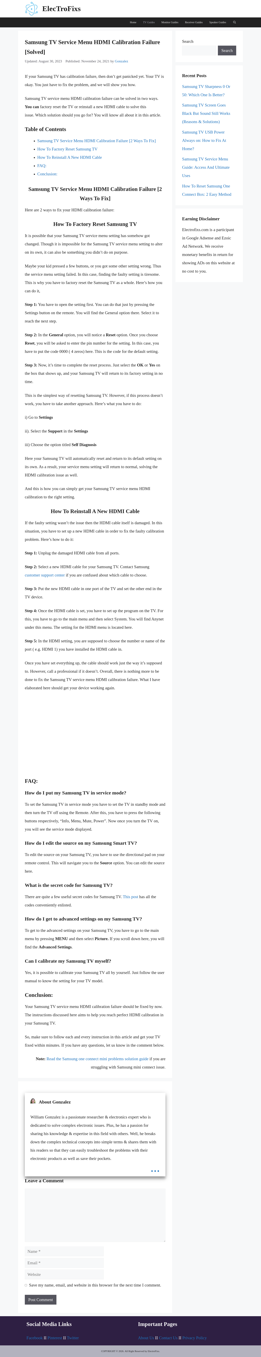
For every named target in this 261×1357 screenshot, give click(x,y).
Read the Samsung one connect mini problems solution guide (97, 1059)
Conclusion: (47, 174)
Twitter (73, 1338)
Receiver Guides (194, 22)
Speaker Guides (217, 22)
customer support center (45, 575)
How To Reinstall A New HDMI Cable (69, 157)
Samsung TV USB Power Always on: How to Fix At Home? (204, 140)
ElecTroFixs (61, 8)
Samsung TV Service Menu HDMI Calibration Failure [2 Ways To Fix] (96, 141)
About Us (146, 1338)
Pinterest (54, 1338)
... (155, 1167)
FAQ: (41, 165)
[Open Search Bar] (234, 22)
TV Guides (149, 22)
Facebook (34, 1338)
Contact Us (168, 1338)
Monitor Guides (169, 22)
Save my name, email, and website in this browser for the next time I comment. (95, 1285)
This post (130, 896)
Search (187, 41)
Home (133, 22)
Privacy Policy (194, 1338)
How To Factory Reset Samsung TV (67, 149)
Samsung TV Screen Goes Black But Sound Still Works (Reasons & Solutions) (206, 113)
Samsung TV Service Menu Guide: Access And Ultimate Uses (206, 167)
